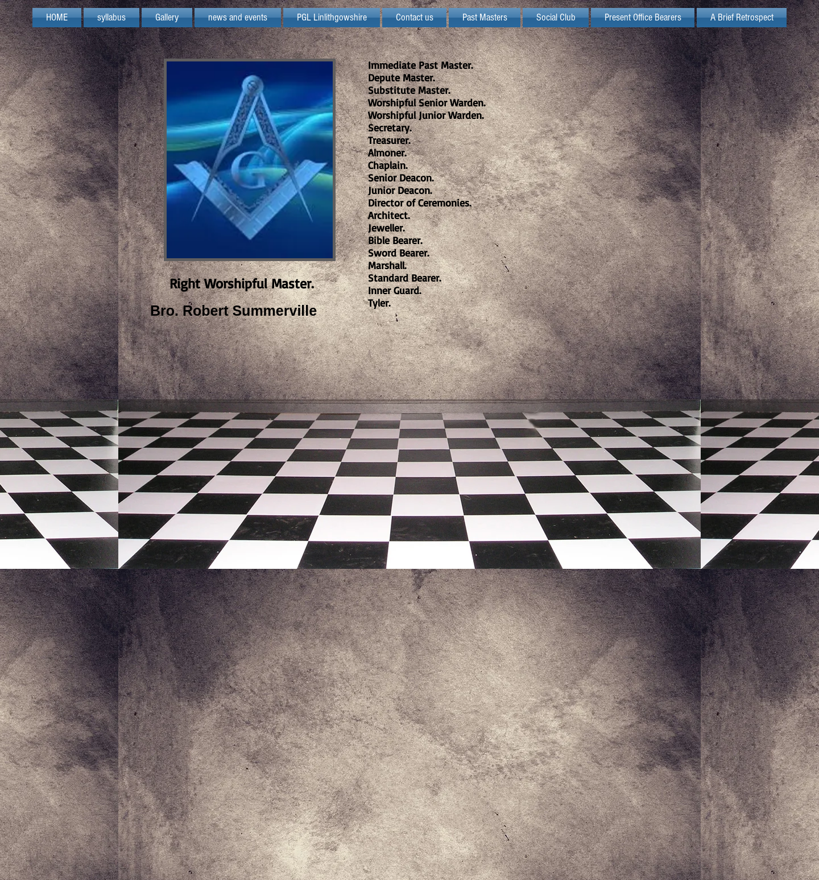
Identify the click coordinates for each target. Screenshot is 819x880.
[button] (331, 17)
